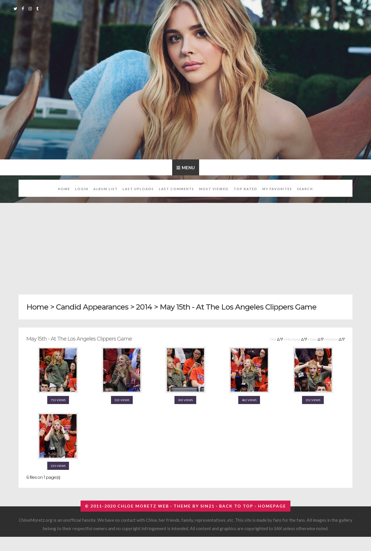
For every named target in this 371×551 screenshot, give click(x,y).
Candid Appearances (92, 306)
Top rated (245, 189)
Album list (105, 189)
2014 (144, 306)
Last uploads (138, 189)
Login (81, 189)
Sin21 (207, 505)
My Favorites (277, 189)
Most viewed (214, 189)
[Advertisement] (192, 245)
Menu (188, 167)
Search (305, 189)
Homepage (272, 505)
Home (64, 189)
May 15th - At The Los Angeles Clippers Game (238, 306)
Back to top (236, 505)
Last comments (176, 189)
